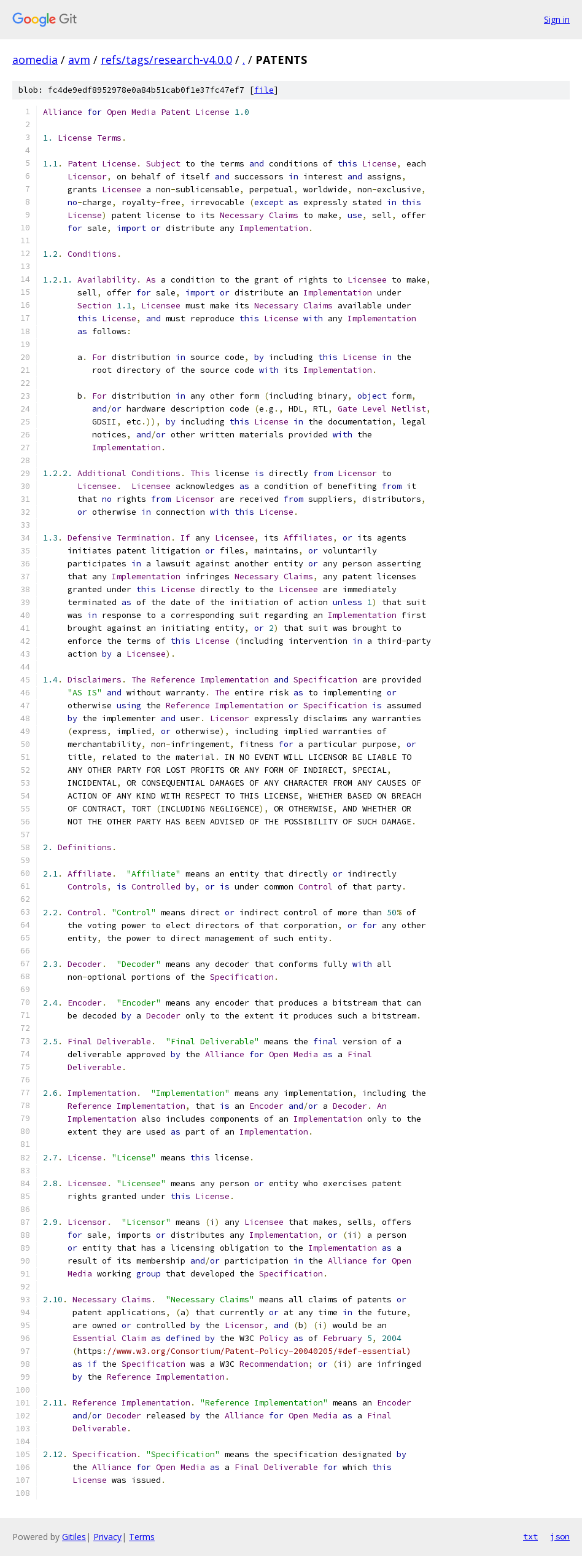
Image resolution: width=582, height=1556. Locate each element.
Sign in (557, 19)
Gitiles (74, 1536)
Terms (142, 1536)
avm (79, 59)
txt (530, 1536)
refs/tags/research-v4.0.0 (166, 59)
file (264, 90)
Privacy (107, 1536)
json (560, 1536)
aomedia (35, 59)
